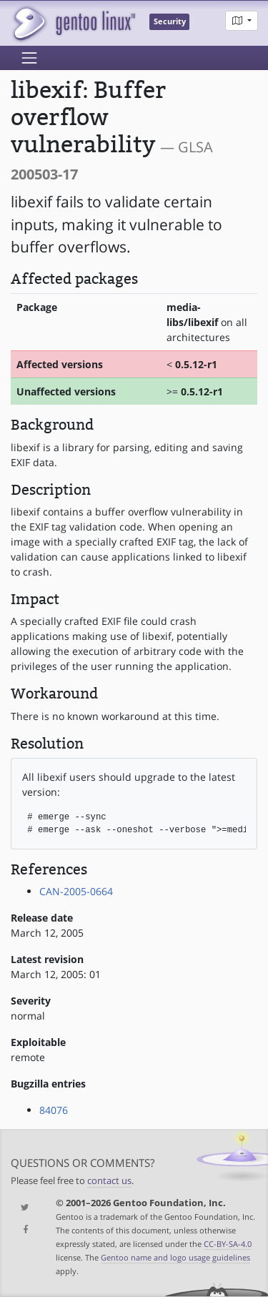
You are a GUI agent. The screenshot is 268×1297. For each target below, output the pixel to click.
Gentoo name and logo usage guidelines (175, 1257)
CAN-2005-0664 (76, 891)
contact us (109, 1181)
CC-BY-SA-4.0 (228, 1243)
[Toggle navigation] (29, 58)
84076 (53, 1110)
